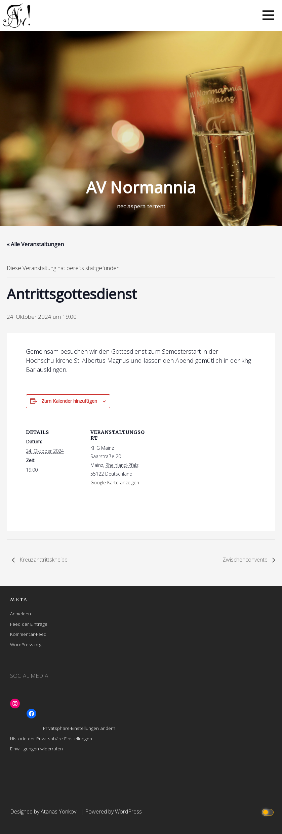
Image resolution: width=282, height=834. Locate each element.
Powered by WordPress (113, 811)
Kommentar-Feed (28, 634)
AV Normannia (141, 187)
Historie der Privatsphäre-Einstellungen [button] (51, 738)
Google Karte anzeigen (114, 482)
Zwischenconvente (246, 559)
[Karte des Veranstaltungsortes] (190, 465)
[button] (268, 15)
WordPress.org (25, 644)
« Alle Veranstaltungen (35, 244)
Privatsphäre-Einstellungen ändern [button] (79, 728)
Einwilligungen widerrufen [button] (36, 748)
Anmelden (20, 613)
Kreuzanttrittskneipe (43, 559)
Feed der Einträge (28, 624)
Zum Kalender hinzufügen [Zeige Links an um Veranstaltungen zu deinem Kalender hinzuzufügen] (69, 401)
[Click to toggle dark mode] (268, 812)
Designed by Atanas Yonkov (44, 811)
